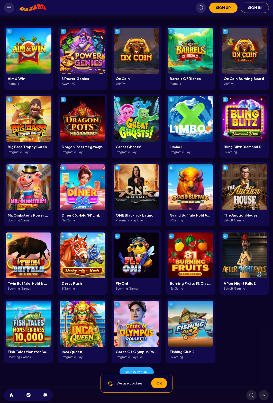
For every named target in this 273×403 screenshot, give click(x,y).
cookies (136, 383)
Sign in (255, 8)
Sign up (223, 8)
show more (137, 372)
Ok (159, 383)
